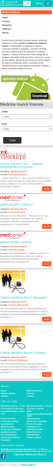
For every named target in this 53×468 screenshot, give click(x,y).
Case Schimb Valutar (10, 437)
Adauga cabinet (8, 393)
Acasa (4, 391)
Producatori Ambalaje (37, 421)
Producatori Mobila (10, 421)
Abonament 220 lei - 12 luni (13, 406)
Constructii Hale (8, 419)
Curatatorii (6, 440)
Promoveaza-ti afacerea (12, 409)
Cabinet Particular (35, 429)
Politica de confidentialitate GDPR (39, 415)
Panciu (5, 33)
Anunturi (4, 396)
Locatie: (13, 174)
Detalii (46, 189)
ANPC (29, 411)
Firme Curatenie (34, 437)
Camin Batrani (7, 424)
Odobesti (6, 29)
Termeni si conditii (35, 409)
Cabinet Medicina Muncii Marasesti (23, 297)
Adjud (5, 17)
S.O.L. (3, 414)
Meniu (39, 3)
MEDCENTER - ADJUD (16, 242)
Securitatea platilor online (13, 411)
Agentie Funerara (9, 432)
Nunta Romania (8, 427)
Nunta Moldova (34, 432)
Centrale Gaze (33, 435)
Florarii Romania (34, 424)
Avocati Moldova (8, 435)
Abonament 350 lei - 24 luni (39, 406)
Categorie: (13, 171)
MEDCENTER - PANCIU (16, 204)
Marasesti (6, 25)
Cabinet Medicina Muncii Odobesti (22, 352)
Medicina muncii (34, 391)
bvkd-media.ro (28, 465)
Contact (30, 396)
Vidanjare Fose (34, 427)
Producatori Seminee (11, 429)
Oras (4, 124)
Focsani (6, 21)
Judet (5, 111)
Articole (30, 393)
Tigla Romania (33, 419)
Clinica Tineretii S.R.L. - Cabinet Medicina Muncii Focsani (21, 165)
